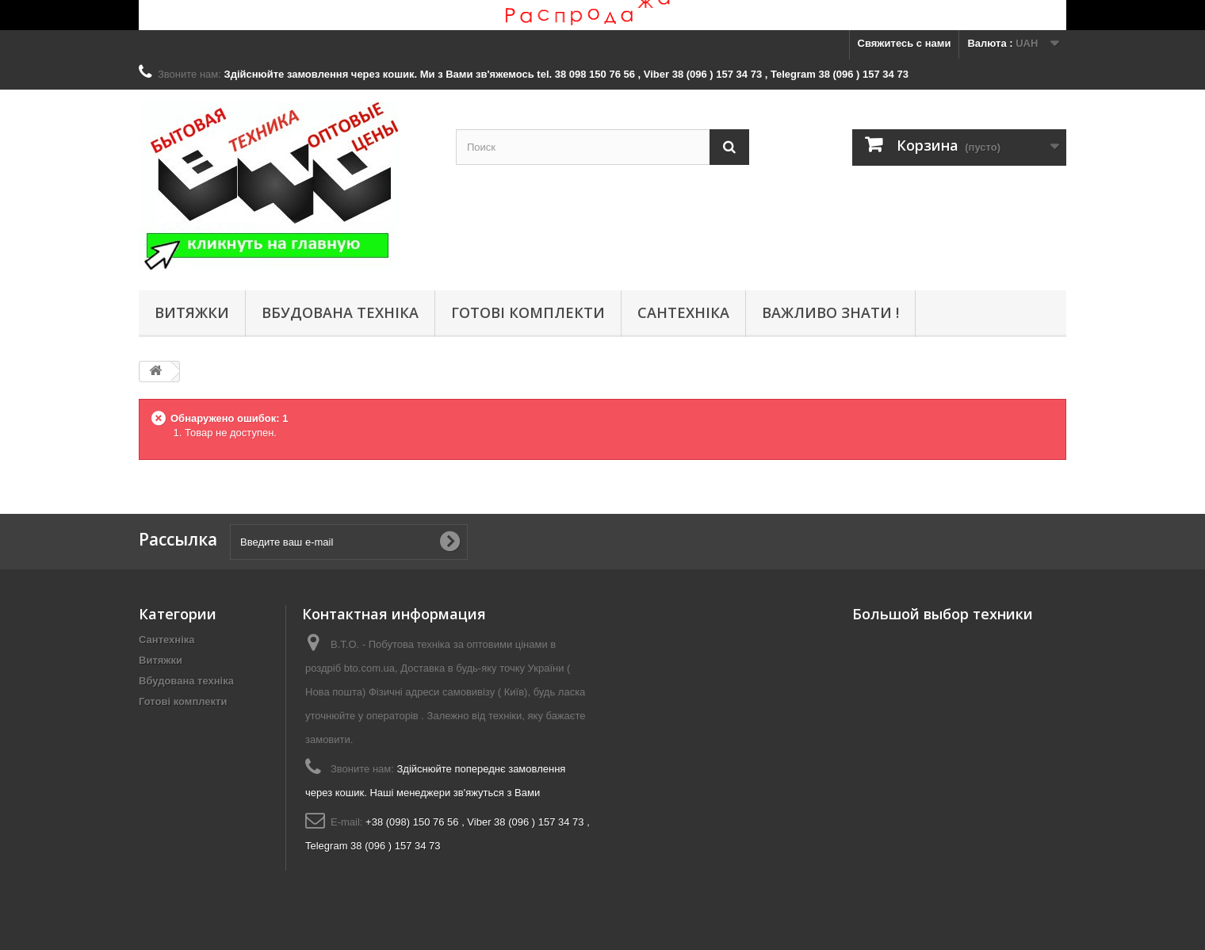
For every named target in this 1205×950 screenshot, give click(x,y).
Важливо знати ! (830, 312)
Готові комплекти (528, 312)
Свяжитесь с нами (904, 43)
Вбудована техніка (340, 312)
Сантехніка (683, 312)
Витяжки (192, 312)
